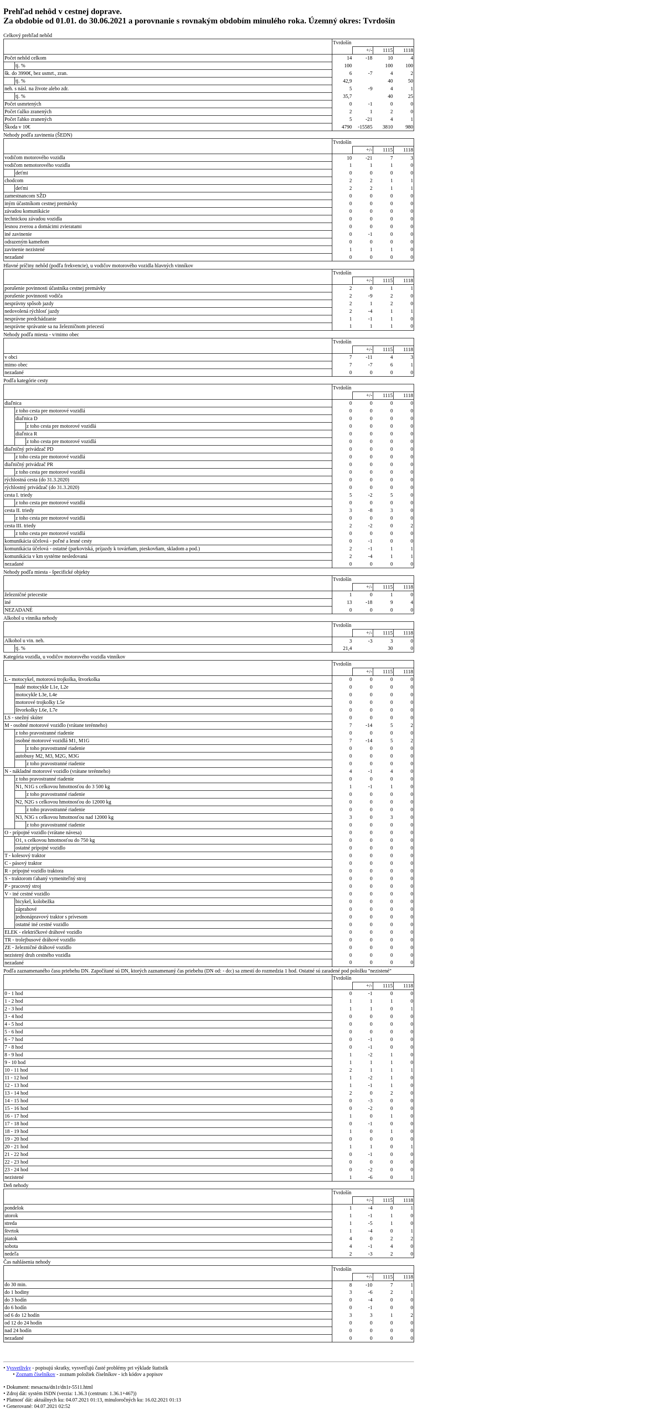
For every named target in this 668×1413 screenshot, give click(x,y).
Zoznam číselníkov (35, 1374)
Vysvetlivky (18, 1368)
